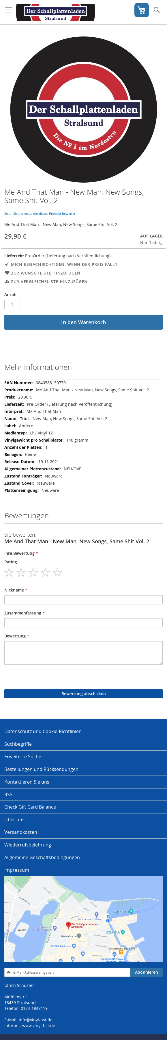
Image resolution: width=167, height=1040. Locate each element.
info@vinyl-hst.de (35, 1019)
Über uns (14, 819)
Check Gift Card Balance (30, 807)
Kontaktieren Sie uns (26, 782)
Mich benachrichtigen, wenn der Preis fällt (64, 264)
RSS (8, 794)
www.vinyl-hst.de (38, 1025)
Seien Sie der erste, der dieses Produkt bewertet (39, 213)
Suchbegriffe (18, 744)
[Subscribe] (146, 972)
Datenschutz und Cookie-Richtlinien (43, 731)
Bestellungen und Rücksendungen (41, 769)
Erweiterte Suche (22, 756)
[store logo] (55, 12)
